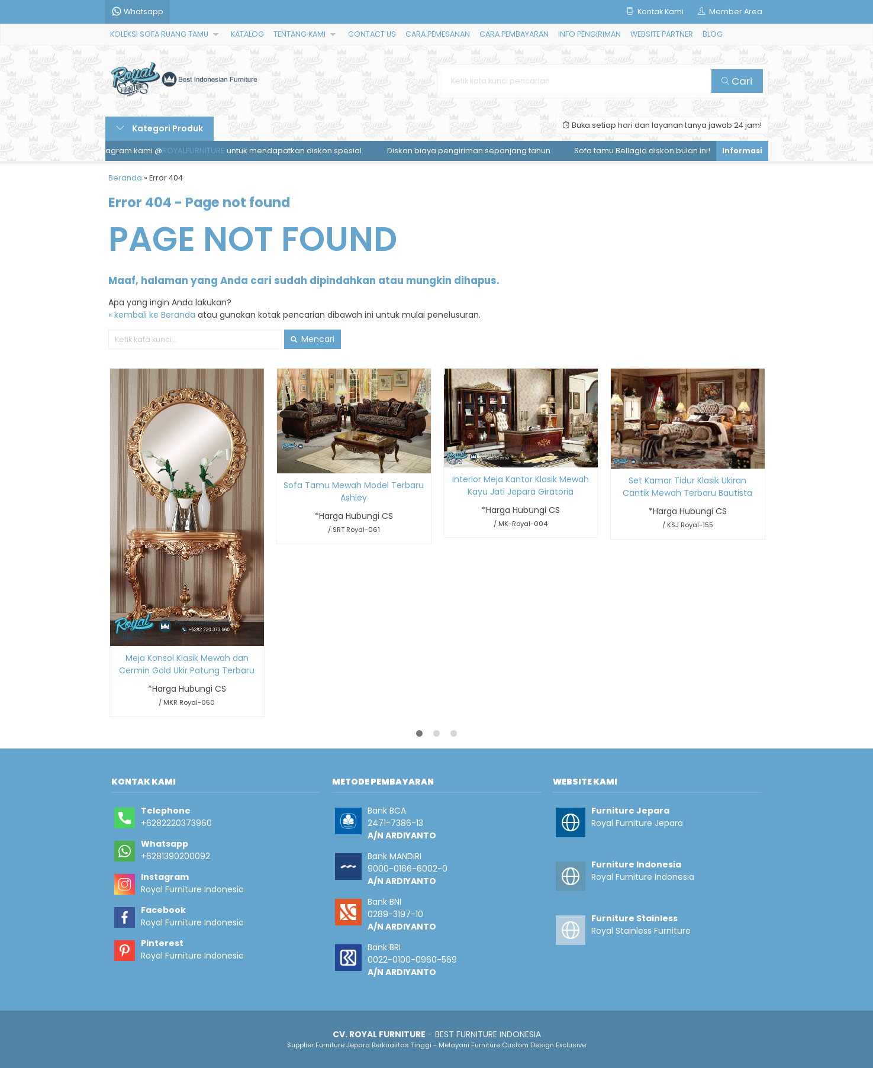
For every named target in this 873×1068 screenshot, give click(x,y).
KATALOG (247, 34)
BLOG (713, 34)
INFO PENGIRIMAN (589, 34)
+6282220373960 (176, 823)
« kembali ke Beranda (151, 315)
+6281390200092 (175, 856)
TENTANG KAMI (299, 34)
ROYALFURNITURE (197, 150)
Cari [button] (736, 81)
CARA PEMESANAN (437, 34)
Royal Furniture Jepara (637, 823)
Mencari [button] (312, 339)
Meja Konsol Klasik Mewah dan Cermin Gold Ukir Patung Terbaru (187, 664)
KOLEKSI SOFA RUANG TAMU (159, 34)
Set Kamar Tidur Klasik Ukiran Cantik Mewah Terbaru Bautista (687, 487)
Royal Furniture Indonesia (192, 889)
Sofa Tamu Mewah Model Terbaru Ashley (354, 491)
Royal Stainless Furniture (641, 931)
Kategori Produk (159, 128)
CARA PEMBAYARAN (514, 34)
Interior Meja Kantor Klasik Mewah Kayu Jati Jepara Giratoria (520, 485)
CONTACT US (372, 34)
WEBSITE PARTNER (661, 34)
